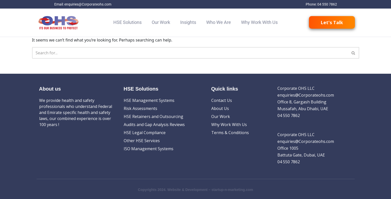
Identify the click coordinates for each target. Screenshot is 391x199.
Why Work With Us (259, 22)
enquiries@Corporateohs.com (87, 4)
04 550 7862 (327, 4)
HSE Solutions (127, 22)
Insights (188, 22)
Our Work (161, 22)
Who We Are (218, 22)
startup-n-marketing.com (232, 190)
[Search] (190, 53)
